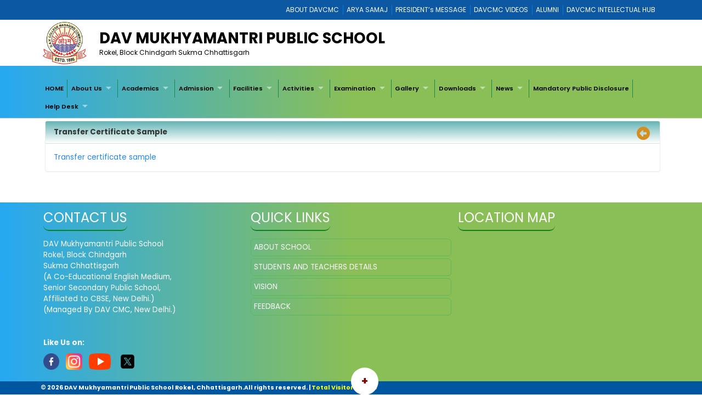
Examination (355, 88)
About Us (86, 88)
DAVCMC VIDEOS (501, 9)
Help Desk (61, 106)
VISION (266, 286)
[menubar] (351, 97)
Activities (298, 88)
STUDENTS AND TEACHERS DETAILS (315, 267)
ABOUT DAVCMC (312, 9)
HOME (54, 88)
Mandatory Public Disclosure (581, 88)
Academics (140, 88)
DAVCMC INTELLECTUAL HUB (611, 9)
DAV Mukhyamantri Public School (242, 38)
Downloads (457, 88)
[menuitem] (54, 88)
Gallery (407, 88)
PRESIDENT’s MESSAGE (430, 9)
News (504, 88)
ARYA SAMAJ (367, 9)
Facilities (248, 88)
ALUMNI (547, 9)
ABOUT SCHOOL (283, 247)
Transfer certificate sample (106, 157)
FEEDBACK (272, 306)
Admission (196, 88)
